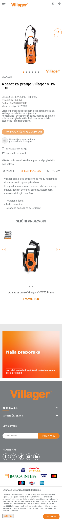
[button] (14, 148)
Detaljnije (8, 516)
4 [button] (32, 72)
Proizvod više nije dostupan (23, 131)
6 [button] (38, 72)
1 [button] (23, 72)
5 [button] (35, 72)
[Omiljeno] (51, 4)
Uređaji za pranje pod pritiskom (20, 97)
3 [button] (29, 72)
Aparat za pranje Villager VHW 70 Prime (31, 292)
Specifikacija (31, 171)
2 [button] (26, 72)
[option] (31, 44)
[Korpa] (57, 8)
